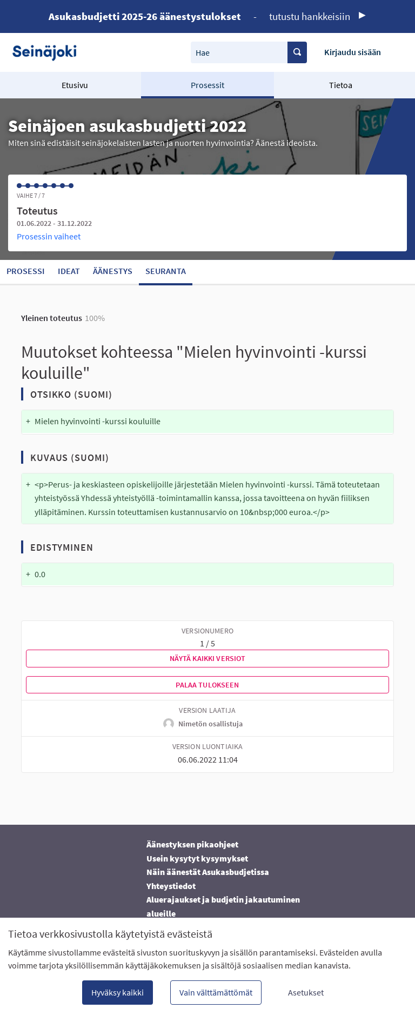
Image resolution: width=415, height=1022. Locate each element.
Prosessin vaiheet (49, 236)
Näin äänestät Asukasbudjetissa (207, 871)
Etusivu (75, 84)
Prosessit (207, 84)
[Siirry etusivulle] (48, 52)
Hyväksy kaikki (117, 992)
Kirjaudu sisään (352, 51)
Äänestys (112, 270)
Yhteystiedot (171, 885)
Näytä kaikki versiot (208, 658)
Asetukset (306, 992)
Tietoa (340, 84)
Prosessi (25, 270)
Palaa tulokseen (207, 685)
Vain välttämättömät (215, 992)
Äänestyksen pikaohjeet (192, 844)
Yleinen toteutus (51, 317)
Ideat (69, 270)
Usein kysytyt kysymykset (197, 858)
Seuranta (165, 270)
